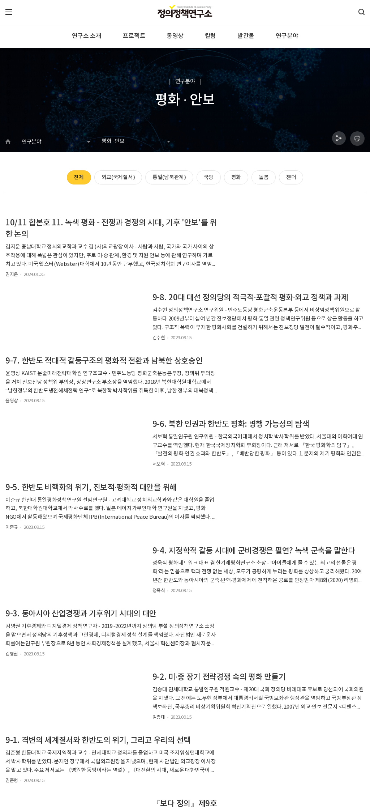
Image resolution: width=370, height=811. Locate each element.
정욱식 (200, 424)
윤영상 (11, 349)
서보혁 (200, 338)
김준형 (11, 562)
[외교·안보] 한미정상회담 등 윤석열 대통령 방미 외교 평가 (277, 592)
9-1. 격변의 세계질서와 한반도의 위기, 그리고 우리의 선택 (90, 517)
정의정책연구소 (209, 551)
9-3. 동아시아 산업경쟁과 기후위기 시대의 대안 (80, 448)
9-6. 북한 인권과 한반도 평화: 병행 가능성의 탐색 (272, 298)
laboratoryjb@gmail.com (164, 777)
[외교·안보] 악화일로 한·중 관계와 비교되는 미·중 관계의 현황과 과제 (87, 592)
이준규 (11, 424)
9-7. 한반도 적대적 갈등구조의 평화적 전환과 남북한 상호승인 (88, 304)
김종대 (200, 487)
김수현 (200, 274)
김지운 (11, 274)
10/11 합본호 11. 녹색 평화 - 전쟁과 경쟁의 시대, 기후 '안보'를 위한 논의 (89, 229)
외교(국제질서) (116, 178)
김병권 (11, 487)
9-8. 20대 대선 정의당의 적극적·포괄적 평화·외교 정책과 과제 (277, 229)
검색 (248, 684)
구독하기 (289, 736)
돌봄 (266, 178)
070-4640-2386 (31, 777)
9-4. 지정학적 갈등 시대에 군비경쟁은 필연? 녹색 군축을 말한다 (277, 379)
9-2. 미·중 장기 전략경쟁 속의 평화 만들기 (260, 448)
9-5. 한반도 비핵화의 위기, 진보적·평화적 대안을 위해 (87, 379)
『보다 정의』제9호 (226, 511)
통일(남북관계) (168, 178)
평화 (237, 178)
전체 (76, 178)
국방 (209, 178)
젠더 (294, 178)
